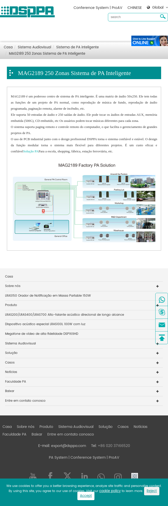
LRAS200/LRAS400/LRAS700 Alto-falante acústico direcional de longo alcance (64, 314)
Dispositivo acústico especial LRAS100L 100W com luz (45, 324)
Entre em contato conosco (50, 39)
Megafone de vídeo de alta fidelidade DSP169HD (41, 333)
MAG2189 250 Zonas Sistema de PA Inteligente (47, 53)
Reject (152, 491)
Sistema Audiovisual (84, 31)
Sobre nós (34, 31)
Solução (114, 31)
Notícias (149, 31)
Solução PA (31, 151)
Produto (55, 31)
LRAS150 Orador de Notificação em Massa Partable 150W (48, 295)
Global (157, 7)
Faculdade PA (15, 381)
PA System (58, 457)
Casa (15, 31)
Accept (86, 496)
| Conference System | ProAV (93, 457)
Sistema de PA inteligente (77, 47)
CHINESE (135, 8)
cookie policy (110, 491)
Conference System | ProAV (98, 8)
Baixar (16, 39)
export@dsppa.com (68, 446)
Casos (131, 31)
